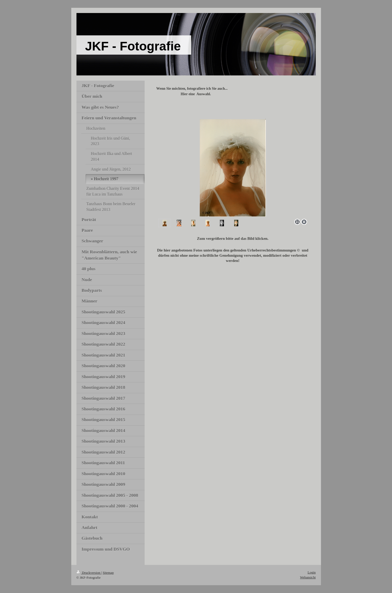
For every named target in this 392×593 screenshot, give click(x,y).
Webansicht (308, 577)
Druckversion (88, 573)
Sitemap (108, 573)
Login (311, 572)
